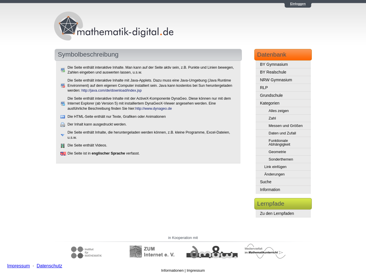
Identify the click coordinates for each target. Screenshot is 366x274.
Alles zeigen (279, 111)
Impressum (196, 270)
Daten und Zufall (282, 133)
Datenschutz (49, 265)
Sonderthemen (281, 159)
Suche (265, 182)
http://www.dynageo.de (153, 109)
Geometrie (277, 152)
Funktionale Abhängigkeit (279, 142)
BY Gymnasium (274, 64)
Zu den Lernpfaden (277, 213)
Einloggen (298, 3)
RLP (264, 87)
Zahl (272, 118)
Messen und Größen (286, 126)
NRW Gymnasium (276, 80)
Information (270, 189)
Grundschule (271, 95)
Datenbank (271, 54)
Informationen (172, 270)
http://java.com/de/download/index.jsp (111, 90)
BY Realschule (273, 72)
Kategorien (270, 103)
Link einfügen (275, 167)
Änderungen (274, 174)
